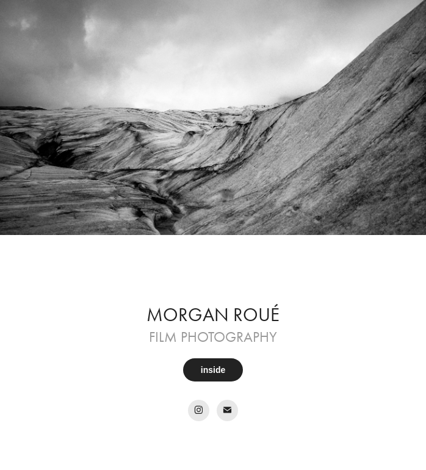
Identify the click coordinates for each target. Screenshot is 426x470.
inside (213, 370)
